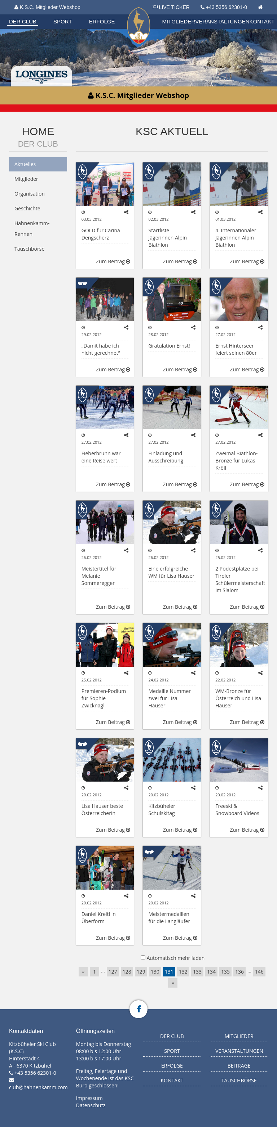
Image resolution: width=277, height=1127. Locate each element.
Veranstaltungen (222, 21)
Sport (62, 21)
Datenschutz (90, 1105)
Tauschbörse (29, 248)
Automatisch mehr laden (175, 957)
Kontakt (262, 21)
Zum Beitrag (113, 261)
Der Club (22, 21)
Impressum (89, 1098)
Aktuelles (25, 164)
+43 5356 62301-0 (226, 7)
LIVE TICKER (171, 7)
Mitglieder (178, 21)
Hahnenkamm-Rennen (31, 228)
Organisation (29, 193)
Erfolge (102, 21)
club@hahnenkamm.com (38, 1087)
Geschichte (27, 208)
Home (38, 131)
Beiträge (239, 1065)
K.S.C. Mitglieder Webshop (47, 7)
